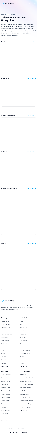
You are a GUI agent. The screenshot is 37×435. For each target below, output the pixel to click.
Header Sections (5, 330)
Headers (3, 356)
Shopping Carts (5, 384)
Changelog (24, 432)
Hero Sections (5, 321)
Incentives (4, 416)
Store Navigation (5, 397)
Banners (3, 363)
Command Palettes (25, 353)
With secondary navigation (9, 188)
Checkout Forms (5, 404)
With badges (5, 78)
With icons (4, 152)
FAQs (2, 350)
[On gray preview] (18, 268)
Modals (22, 356)
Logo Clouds (4, 347)
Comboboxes (23, 340)
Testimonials (4, 337)
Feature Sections (5, 324)
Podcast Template (25, 397)
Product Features (5, 394)
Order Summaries (5, 410)
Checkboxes (23, 337)
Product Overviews (6, 374)
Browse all (4, 366)
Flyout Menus (4, 360)
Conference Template (25, 407)
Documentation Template (26, 404)
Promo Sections (5, 400)
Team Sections (5, 340)
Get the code (31, 41)
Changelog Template (25, 387)
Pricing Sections (5, 327)
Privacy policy (14, 432)
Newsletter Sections (6, 334)
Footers (3, 353)
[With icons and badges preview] (18, 130)
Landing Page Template (26, 381)
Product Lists (4, 378)
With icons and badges (8, 115)
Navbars (22, 343)
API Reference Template (26, 384)
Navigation (13, 14)
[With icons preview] (18, 167)
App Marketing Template (26, 400)
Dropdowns (23, 360)
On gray (3, 243)
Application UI (5, 14)
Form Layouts (23, 327)
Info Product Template (26, 391)
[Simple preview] (18, 57)
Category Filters (5, 387)
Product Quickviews (6, 391)
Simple (3, 42)
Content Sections (5, 343)
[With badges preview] (18, 93)
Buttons (22, 363)
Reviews (3, 407)
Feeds (21, 324)
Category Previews (6, 381)
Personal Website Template (27, 378)
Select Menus (23, 330)
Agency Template (24, 394)
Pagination (22, 347)
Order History (4, 413)
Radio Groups (23, 334)
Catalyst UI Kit (23, 374)
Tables (21, 321)
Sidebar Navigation (25, 350)
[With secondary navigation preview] (18, 213)
